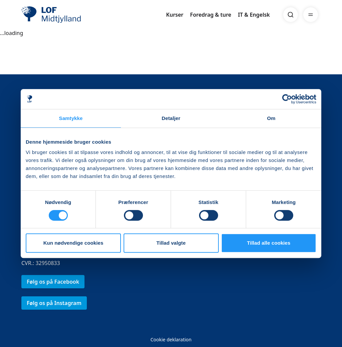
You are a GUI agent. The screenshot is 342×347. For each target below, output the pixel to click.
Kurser (174, 14)
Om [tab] (271, 118)
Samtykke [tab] (71, 118)
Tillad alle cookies (268, 243)
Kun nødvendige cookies (73, 243)
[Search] (290, 14)
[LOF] (70, 14)
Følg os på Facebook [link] (53, 281)
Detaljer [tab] (171, 118)
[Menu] (310, 14)
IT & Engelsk (254, 14)
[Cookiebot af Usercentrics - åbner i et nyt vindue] (287, 99)
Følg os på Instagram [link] (54, 303)
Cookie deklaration (170, 339)
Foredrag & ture (210, 14)
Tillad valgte (171, 243)
